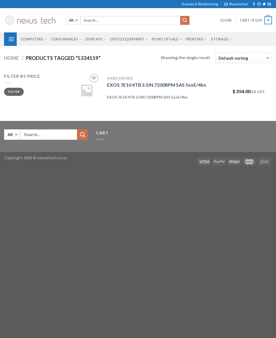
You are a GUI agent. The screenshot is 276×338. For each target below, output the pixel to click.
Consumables (66, 39)
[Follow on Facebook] (254, 4)
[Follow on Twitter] (264, 4)
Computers (33, 39)
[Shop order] (243, 58)
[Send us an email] (269, 4)
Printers (196, 39)
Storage (221, 39)
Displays (95, 39)
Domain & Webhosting (200, 4)
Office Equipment (129, 39)
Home (11, 58)
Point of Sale (167, 39)
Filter (13, 92)
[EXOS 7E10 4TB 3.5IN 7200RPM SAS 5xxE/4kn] (86, 90)
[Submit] (184, 20)
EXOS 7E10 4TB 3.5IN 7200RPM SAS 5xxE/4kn (156, 85)
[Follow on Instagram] (259, 4)
